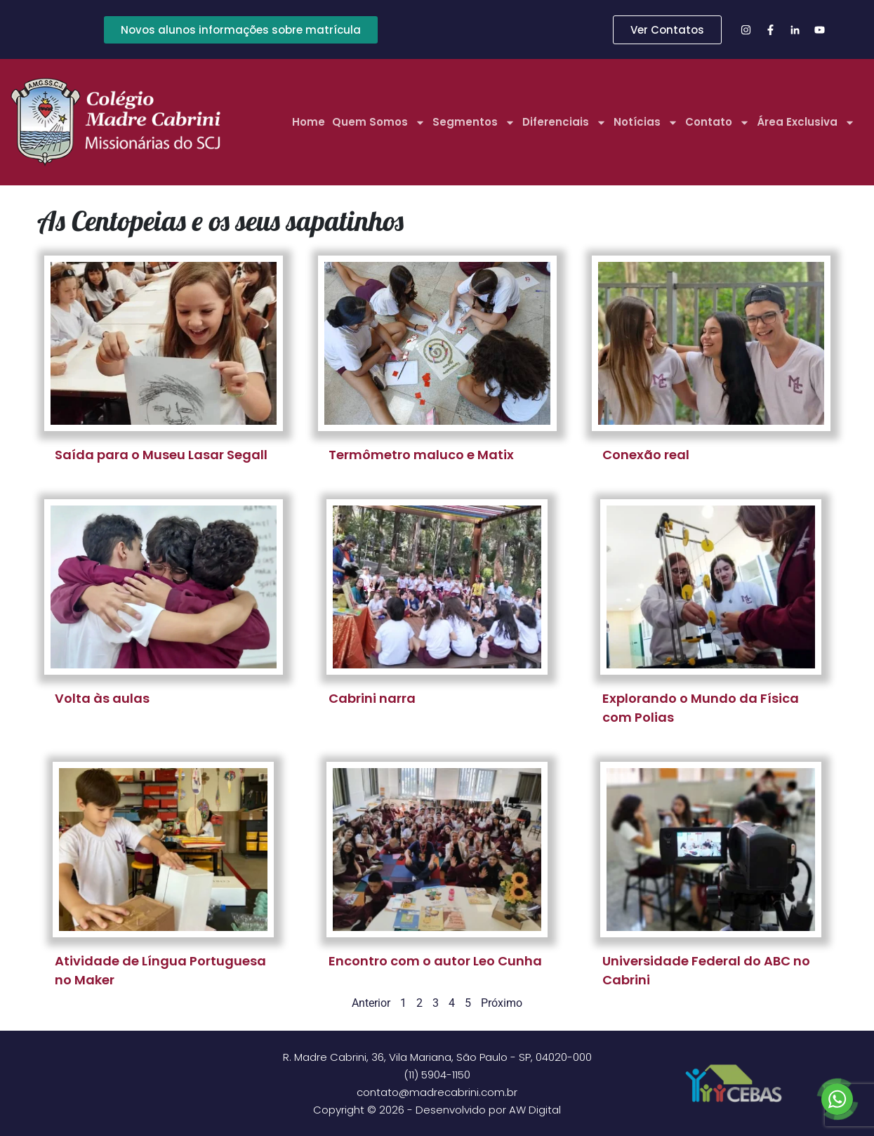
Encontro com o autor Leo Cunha (435, 961)
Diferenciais (564, 122)
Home (308, 121)
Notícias (646, 122)
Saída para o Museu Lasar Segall (161, 454)
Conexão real (645, 454)
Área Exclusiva (806, 122)
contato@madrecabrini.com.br (437, 1092)
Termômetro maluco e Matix (421, 454)
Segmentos (473, 122)
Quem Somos (378, 122)
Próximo (501, 1003)
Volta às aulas (102, 698)
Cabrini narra (372, 698)
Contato (717, 122)
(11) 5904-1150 (437, 1074)
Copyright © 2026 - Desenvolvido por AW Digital (437, 1109)
